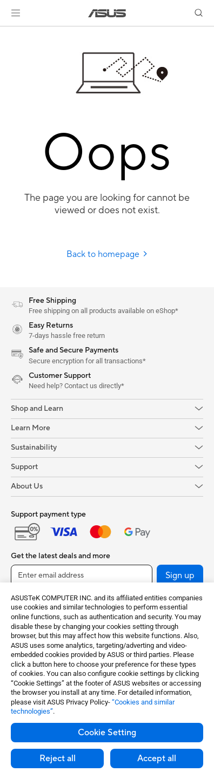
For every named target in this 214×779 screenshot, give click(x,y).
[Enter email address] (81, 575)
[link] (107, 13)
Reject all (57, 758)
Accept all (156, 758)
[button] (16, 13)
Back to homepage (107, 254)
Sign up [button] (180, 575)
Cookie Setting (107, 732)
